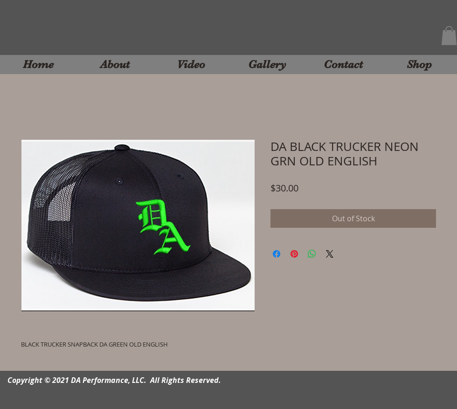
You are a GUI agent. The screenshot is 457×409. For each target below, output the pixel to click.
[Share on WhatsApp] (312, 253)
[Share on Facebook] (276, 253)
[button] (449, 35)
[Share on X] (329, 253)
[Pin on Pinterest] (294, 253)
